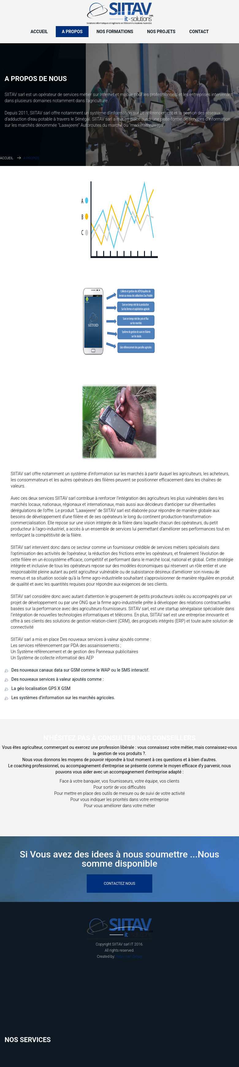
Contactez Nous (119, 883)
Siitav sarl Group (129, 956)
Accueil (39, 31)
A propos (72, 31)
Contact (199, 31)
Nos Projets (161, 31)
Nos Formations (115, 31)
